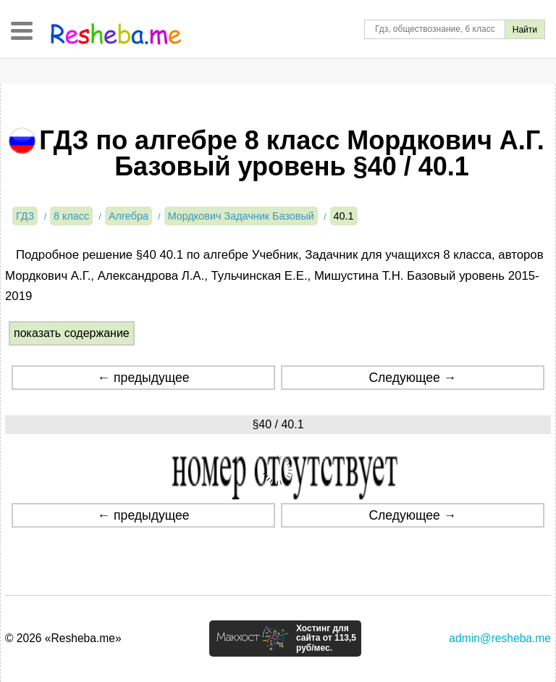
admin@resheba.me (500, 638)
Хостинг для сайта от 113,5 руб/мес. (326, 638)
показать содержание (72, 333)
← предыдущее (144, 377)
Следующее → (412, 377)
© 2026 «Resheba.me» (63, 638)
